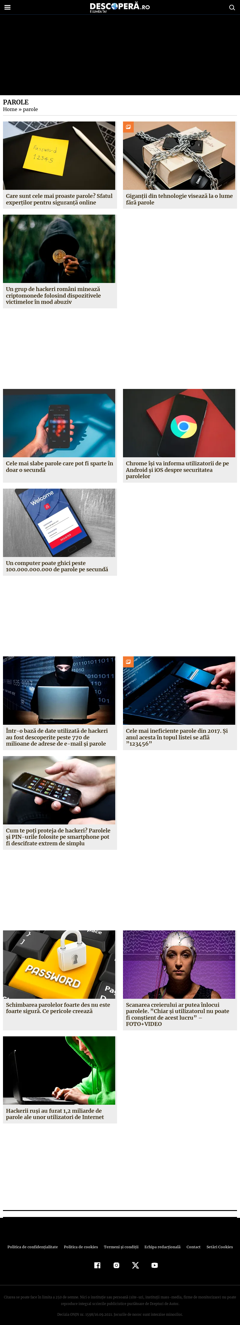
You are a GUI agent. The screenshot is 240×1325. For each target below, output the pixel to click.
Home (10, 109)
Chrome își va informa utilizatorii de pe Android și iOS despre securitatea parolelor (177, 470)
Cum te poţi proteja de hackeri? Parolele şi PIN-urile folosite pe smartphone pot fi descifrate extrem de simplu (60, 837)
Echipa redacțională (160, 1240)
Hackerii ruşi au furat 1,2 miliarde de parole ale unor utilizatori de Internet (55, 1107)
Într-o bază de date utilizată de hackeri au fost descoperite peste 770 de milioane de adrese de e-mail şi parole (60, 737)
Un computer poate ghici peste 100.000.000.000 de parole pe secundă (56, 566)
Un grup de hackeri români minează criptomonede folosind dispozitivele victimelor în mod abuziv (53, 295)
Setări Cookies (216, 1240)
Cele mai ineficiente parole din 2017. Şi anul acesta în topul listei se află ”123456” (176, 737)
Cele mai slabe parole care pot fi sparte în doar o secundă (59, 466)
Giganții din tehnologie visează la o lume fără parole (179, 199)
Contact (191, 1240)
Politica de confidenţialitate (35, 1240)
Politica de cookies (81, 1240)
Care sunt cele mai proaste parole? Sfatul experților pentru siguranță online (59, 199)
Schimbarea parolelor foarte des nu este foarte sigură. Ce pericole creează (58, 1008)
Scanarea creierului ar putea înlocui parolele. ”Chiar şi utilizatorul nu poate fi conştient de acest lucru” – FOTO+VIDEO (180, 1011)
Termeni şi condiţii (120, 1240)
